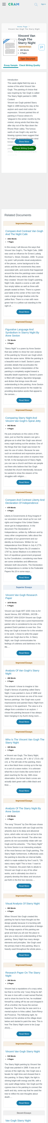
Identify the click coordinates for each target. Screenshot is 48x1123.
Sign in (43, 4)
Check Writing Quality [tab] (29, 65)
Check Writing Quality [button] (24, 148)
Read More (24, 312)
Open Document (27, 59)
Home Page (22, 27)
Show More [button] (24, 142)
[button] (4, 4)
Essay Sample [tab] (11, 65)
